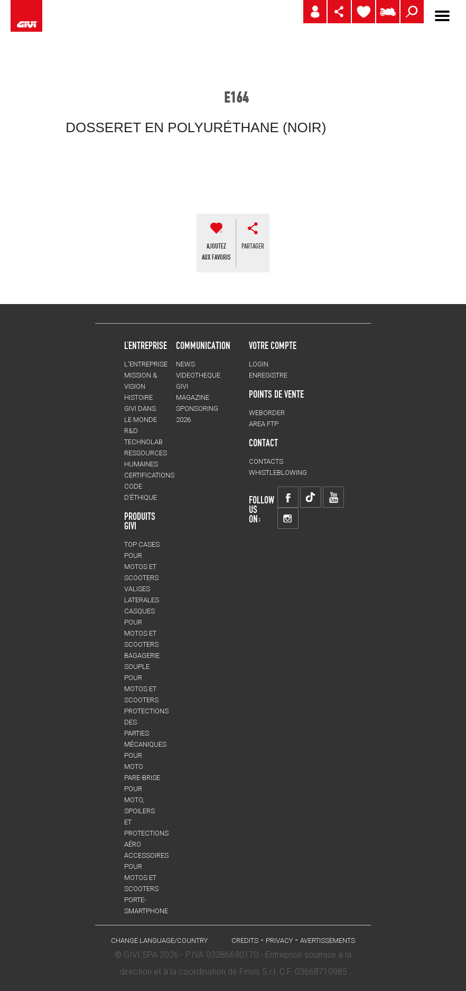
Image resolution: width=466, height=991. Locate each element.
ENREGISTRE (268, 375)
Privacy (279, 940)
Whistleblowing (278, 472)
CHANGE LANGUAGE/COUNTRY (159, 940)
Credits (244, 940)
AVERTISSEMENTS (327, 940)
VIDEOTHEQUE (198, 375)
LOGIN (258, 364)
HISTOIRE (138, 397)
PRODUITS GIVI (139, 520)
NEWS (185, 364)
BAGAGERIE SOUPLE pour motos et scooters (142, 678)
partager (252, 246)
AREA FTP (263, 424)
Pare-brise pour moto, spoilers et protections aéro (146, 811)
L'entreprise (145, 364)
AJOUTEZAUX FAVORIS (216, 251)
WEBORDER (267, 413)
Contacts (266, 461)
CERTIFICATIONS (149, 475)
